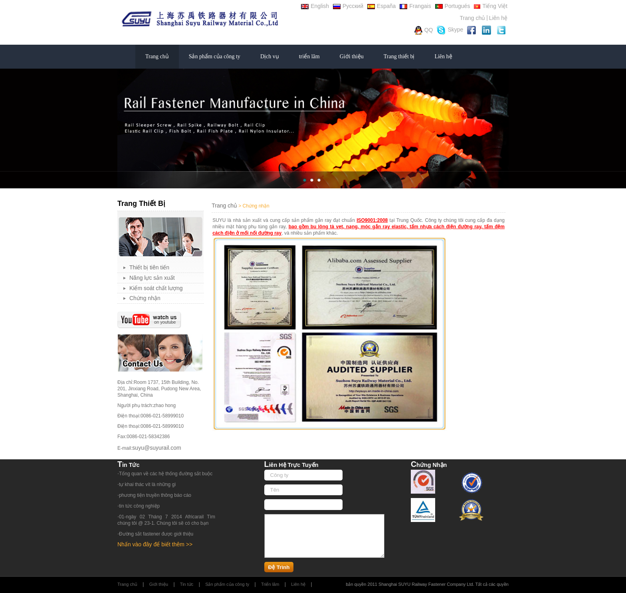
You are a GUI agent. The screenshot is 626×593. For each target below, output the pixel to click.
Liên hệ (498, 18)
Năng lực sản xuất (152, 278)
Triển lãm (270, 584)
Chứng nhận (144, 298)
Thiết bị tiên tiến (149, 267)
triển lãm (309, 56)
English (315, 6)
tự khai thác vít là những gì (147, 484)
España (381, 6)
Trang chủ (472, 18)
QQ (423, 30)
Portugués (452, 6)
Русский (348, 6)
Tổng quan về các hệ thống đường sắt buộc (165, 473)
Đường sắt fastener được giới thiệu (156, 534)
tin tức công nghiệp (139, 506)
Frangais (415, 6)
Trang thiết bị (399, 56)
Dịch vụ (269, 56)
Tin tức (187, 584)
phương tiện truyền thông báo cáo (155, 495)
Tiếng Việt (490, 6)
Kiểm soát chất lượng (156, 288)
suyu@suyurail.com (156, 448)
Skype (450, 30)
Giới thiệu (352, 56)
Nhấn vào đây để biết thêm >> (154, 544)
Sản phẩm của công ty (214, 56)
